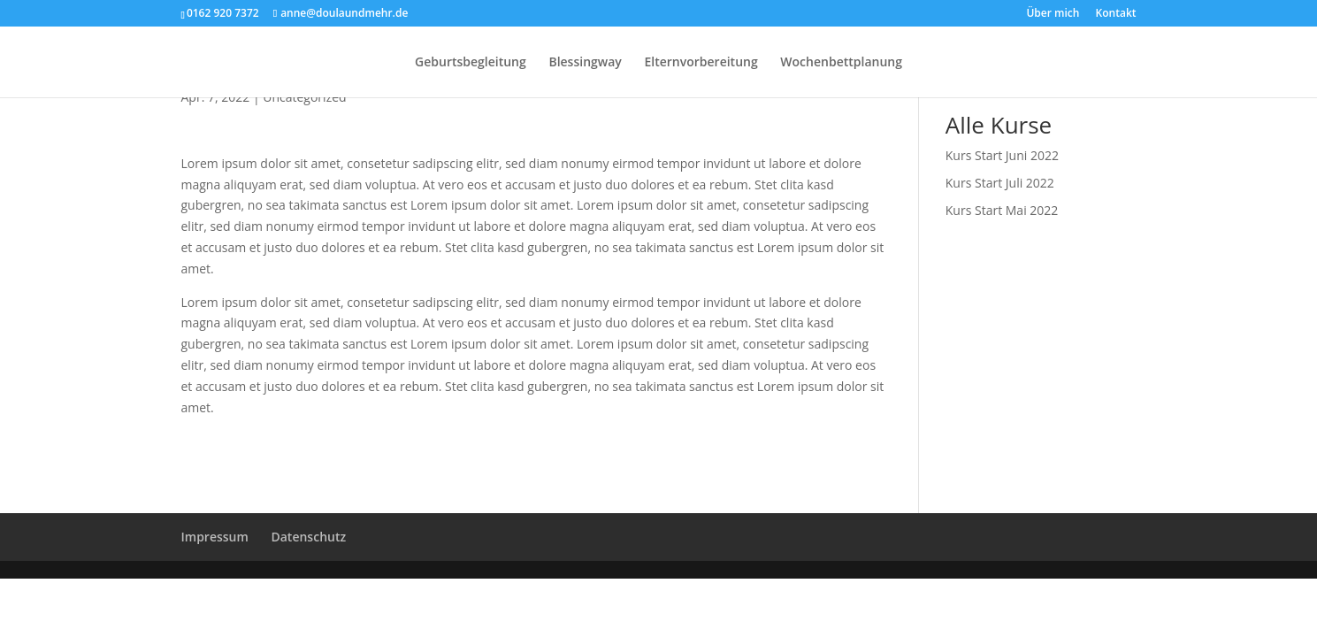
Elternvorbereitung (700, 63)
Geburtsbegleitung (470, 63)
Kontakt (1116, 14)
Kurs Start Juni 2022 (1002, 155)
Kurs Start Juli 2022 (1000, 182)
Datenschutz (308, 536)
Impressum (215, 536)
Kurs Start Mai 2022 (1002, 210)
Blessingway (584, 63)
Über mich (1052, 14)
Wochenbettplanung (841, 63)
